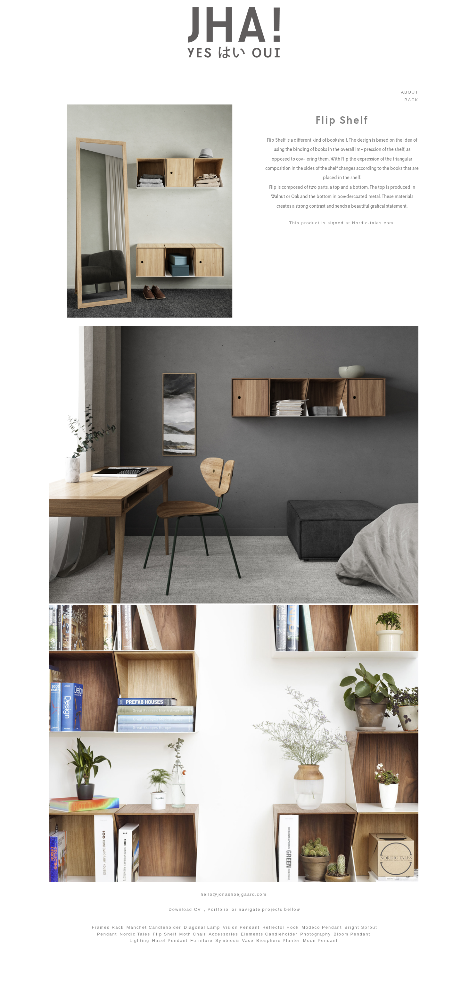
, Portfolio (216, 909)
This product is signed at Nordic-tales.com (341, 222)
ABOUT (409, 92)
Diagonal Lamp (202, 927)
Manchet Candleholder (154, 927)
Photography (315, 934)
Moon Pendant (320, 940)
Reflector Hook (280, 927)
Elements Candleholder (269, 934)
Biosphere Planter (278, 940)
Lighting (140, 940)
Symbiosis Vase (234, 940)
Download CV (185, 909)
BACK (411, 99)
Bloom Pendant (351, 934)
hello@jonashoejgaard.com (234, 894)
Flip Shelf (165, 934)
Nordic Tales (135, 934)
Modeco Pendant (321, 927)
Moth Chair (192, 934)
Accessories (223, 934)
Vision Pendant (241, 927)
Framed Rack (108, 927)
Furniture (201, 940)
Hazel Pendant (170, 940)
